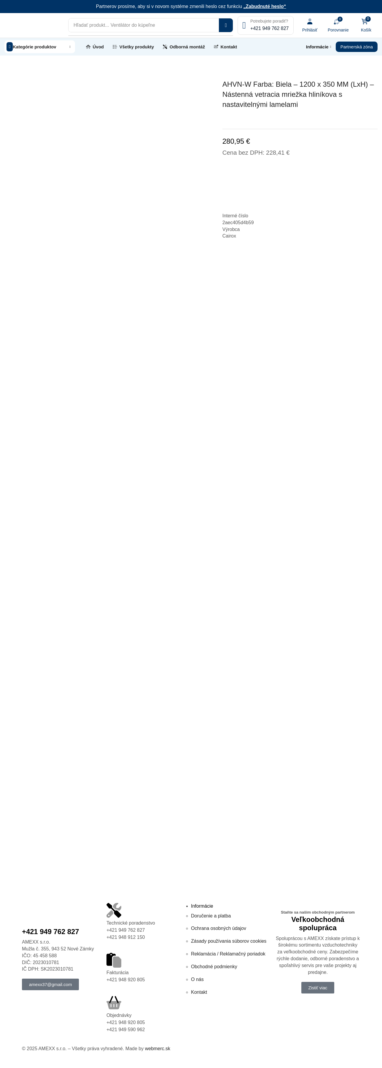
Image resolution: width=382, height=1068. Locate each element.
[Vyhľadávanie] (232, 25)
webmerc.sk (157, 1048)
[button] (315, 25)
